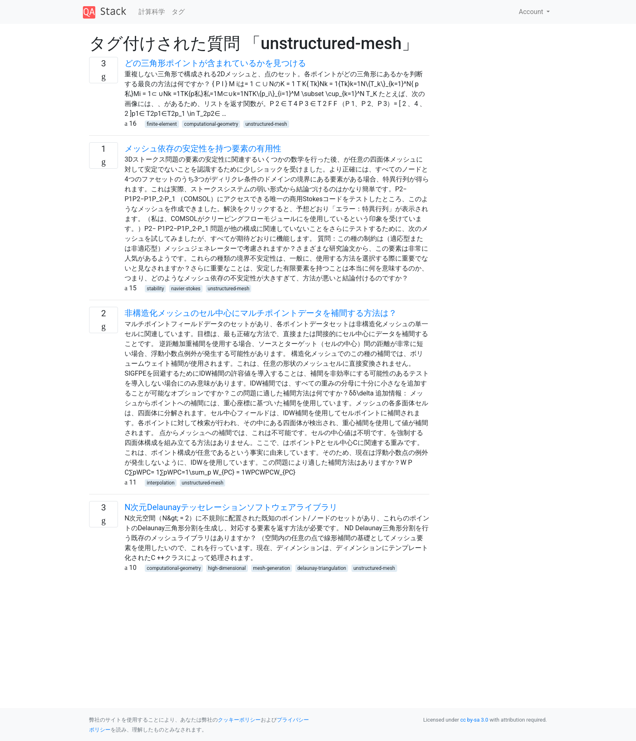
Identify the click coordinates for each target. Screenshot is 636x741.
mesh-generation (271, 568)
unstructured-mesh (266, 124)
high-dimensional (227, 568)
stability (155, 289)
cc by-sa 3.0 (474, 720)
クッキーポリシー (239, 720)
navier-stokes (185, 289)
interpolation (160, 483)
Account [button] (532, 12)
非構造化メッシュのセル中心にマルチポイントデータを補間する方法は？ (261, 313)
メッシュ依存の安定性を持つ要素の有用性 (203, 148)
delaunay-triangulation (321, 568)
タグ (178, 12)
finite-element (162, 124)
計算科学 (152, 12)
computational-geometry (211, 124)
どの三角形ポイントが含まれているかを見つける (215, 63)
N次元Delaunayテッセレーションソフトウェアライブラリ (231, 507)
